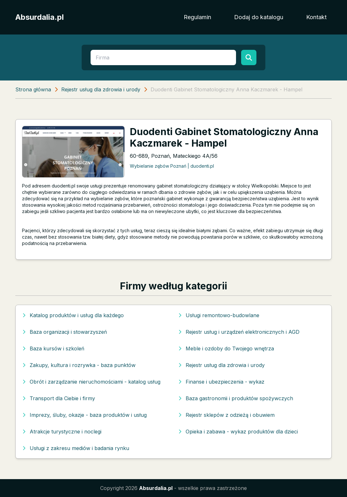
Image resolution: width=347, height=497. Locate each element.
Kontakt (316, 17)
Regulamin (197, 17)
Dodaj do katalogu (258, 17)
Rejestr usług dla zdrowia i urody (100, 89)
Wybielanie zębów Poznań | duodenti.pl (172, 166)
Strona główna (33, 89)
